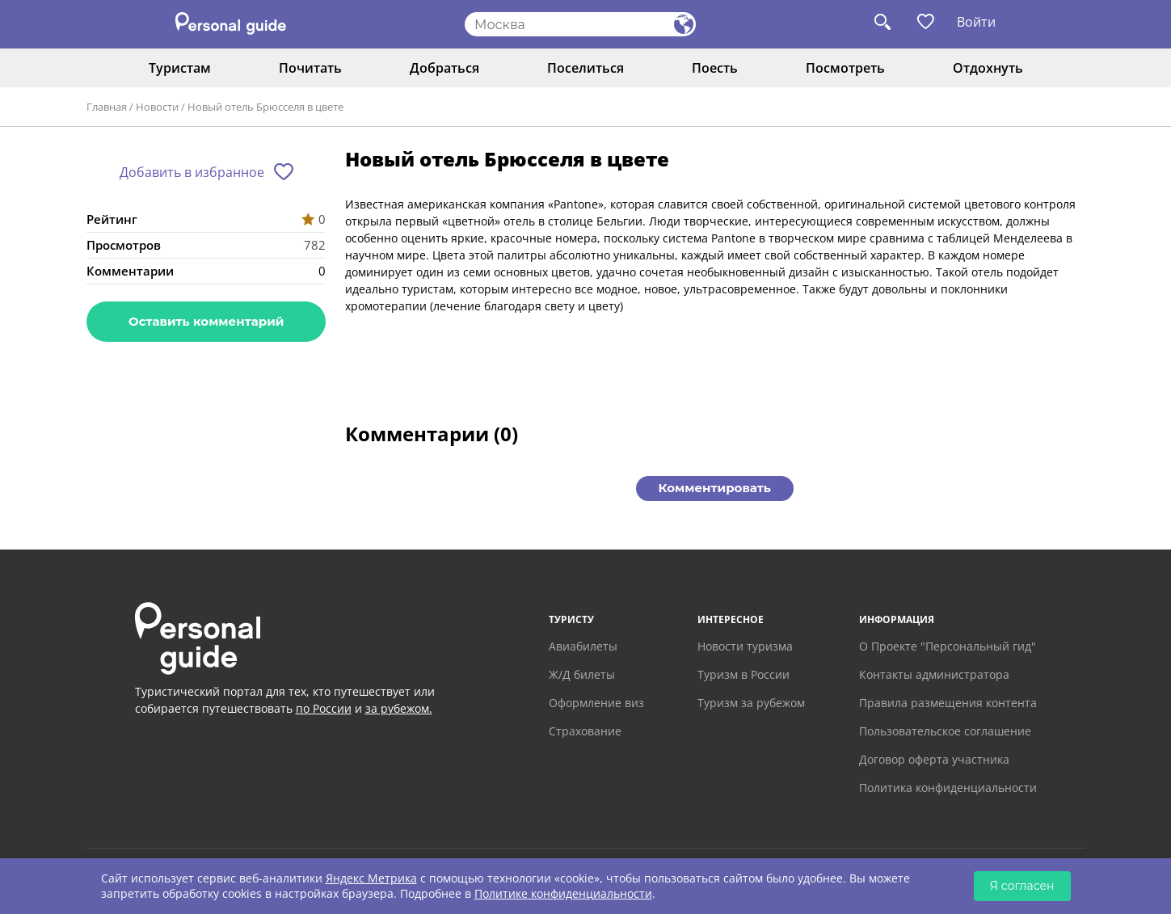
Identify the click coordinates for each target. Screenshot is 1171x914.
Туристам (180, 68)
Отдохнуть (988, 68)
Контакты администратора (934, 674)
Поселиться (585, 68)
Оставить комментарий (206, 321)
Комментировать (715, 487)
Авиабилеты (583, 646)
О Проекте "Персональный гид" (947, 646)
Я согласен (1022, 885)
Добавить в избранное (192, 172)
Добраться (444, 68)
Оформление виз (596, 702)
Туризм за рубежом (751, 702)
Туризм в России (743, 674)
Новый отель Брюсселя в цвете (265, 106)
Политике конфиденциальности (563, 893)
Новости (157, 106)
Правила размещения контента (948, 702)
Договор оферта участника (934, 759)
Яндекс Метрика (371, 878)
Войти (976, 22)
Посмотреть (845, 68)
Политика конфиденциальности (948, 787)
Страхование (585, 731)
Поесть (715, 68)
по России (324, 708)
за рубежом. (398, 708)
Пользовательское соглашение (945, 731)
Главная (106, 106)
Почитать (310, 68)
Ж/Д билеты (582, 674)
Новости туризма (745, 646)
